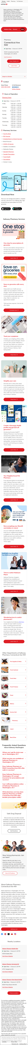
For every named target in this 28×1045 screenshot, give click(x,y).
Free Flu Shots (7, 134)
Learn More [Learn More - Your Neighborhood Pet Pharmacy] (17, 500)
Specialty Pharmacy (8, 152)
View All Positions (11, 873)
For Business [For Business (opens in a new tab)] (20, 1)
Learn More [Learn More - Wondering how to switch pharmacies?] (17, 641)
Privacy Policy (14, 1041)
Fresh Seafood (16, 670)
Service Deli (16, 712)
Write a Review (16, 89)
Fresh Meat (16, 678)
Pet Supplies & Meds (16, 661)
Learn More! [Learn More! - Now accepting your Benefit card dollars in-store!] (17, 546)
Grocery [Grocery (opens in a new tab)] (3, 1)
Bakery (16, 703)
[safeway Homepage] (4, 4)
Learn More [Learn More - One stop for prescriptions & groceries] (17, 258)
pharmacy (21, 622)
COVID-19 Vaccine (8, 144)
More (22, 29)
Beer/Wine (16, 737)
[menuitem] (7, 29)
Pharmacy (18, 720)
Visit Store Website (7, 956)
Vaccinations (6, 159)
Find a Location (15, 993)
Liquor (16, 729)
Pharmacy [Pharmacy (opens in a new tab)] (13, 1)
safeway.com (19, 929)
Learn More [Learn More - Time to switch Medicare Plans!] (17, 591)
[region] (14, 1040)
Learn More (14, 66)
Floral (16, 695)
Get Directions (8, 57)
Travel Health (6, 157)
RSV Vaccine (6, 136)
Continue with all (23, 1043)
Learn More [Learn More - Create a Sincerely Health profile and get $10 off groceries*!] (17, 450)
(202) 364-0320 (5, 87)
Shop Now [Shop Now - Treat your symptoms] (17, 355)
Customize (4, 1041)
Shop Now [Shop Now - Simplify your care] (17, 399)
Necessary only (15, 1043)
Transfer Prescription (8, 154)
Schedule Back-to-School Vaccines (12, 139)
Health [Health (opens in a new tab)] (8, 1)
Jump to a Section (14, 76)
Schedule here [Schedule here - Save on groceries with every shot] (17, 310)
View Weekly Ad (14, 61)
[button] (25, 4)
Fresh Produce (16, 686)
